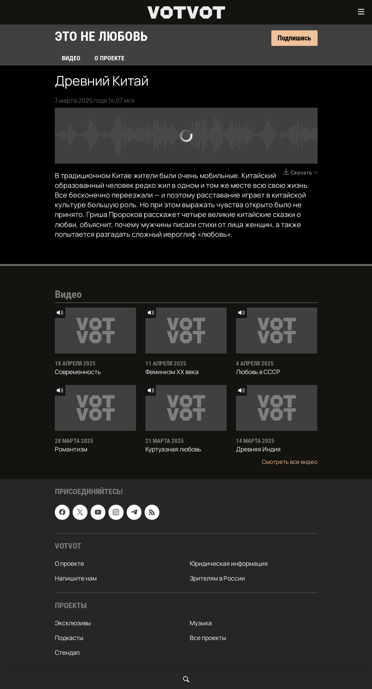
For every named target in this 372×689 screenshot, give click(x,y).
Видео (71, 58)
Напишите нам (76, 578)
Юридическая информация (229, 563)
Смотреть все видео (290, 461)
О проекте (109, 58)
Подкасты (69, 637)
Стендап (67, 652)
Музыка (201, 623)
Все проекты (208, 637)
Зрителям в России (217, 578)
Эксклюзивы (73, 623)
